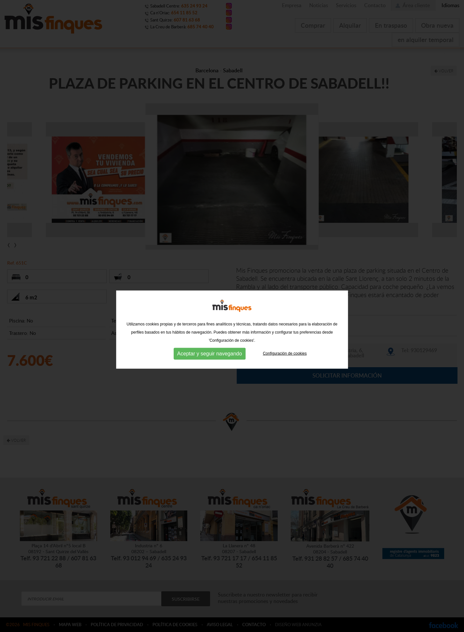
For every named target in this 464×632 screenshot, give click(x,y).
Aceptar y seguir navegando (209, 359)
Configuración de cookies (285, 359)
